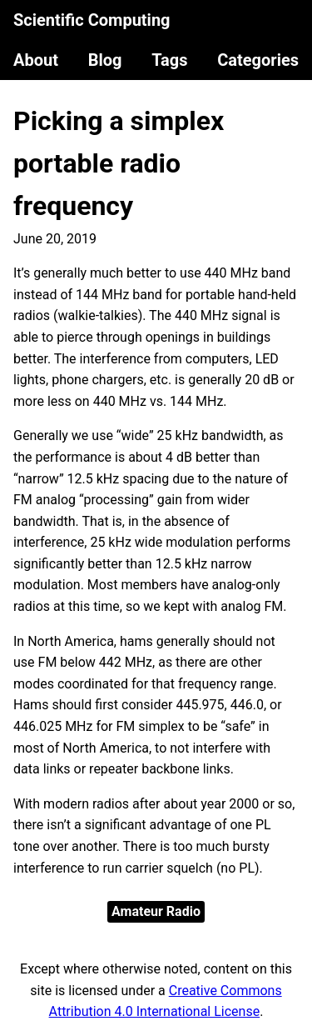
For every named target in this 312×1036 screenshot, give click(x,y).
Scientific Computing (92, 20)
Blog (105, 60)
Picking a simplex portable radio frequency (118, 163)
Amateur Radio (156, 911)
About (35, 60)
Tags (169, 60)
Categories (258, 60)
